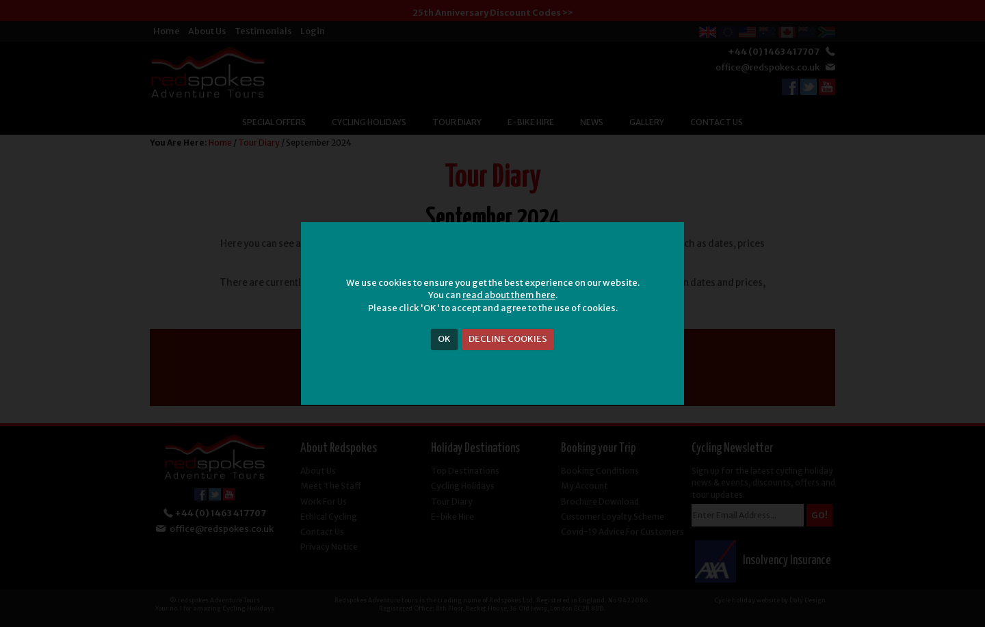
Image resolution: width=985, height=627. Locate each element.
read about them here (508, 295)
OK (444, 339)
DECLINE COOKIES (508, 339)
